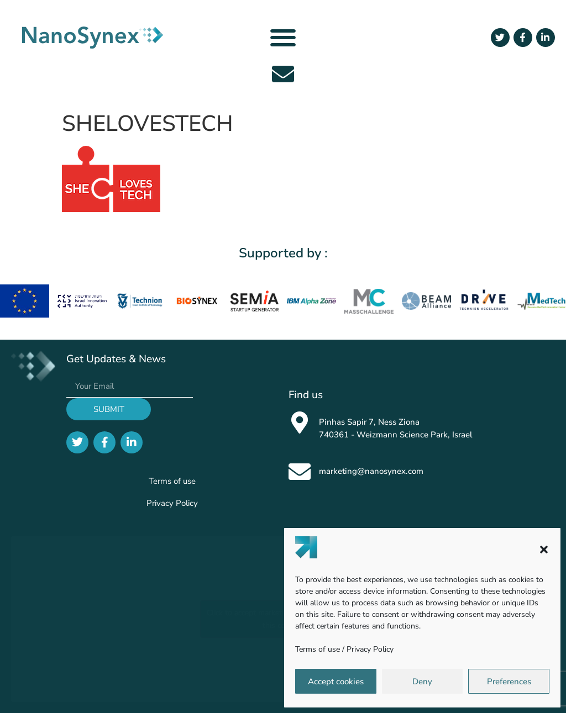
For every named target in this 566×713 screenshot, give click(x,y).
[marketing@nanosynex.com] (300, 472)
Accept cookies (336, 681)
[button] (543, 549)
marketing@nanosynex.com (371, 471)
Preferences (509, 681)
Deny (422, 681)
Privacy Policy (370, 649)
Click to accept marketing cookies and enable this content (283, 619)
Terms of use (317, 649)
